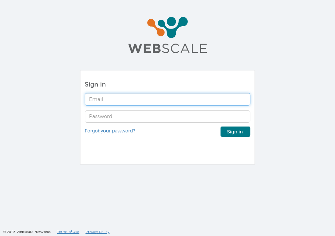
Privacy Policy (97, 232)
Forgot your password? (110, 130)
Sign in (235, 132)
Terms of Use (68, 232)
